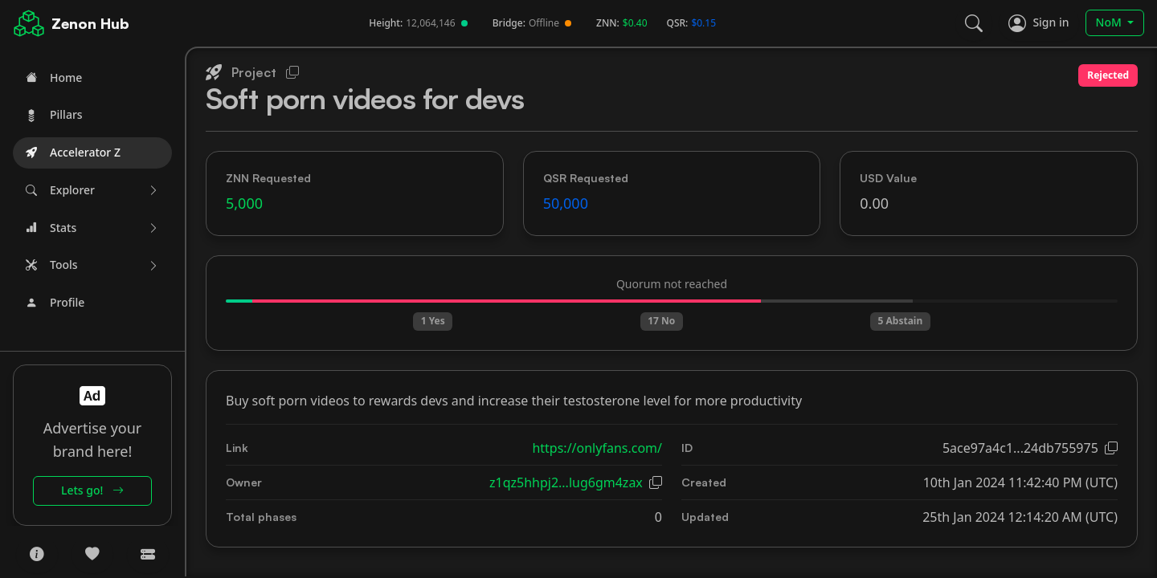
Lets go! (92, 490)
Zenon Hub (90, 23)
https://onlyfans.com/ (597, 448)
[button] (92, 190)
